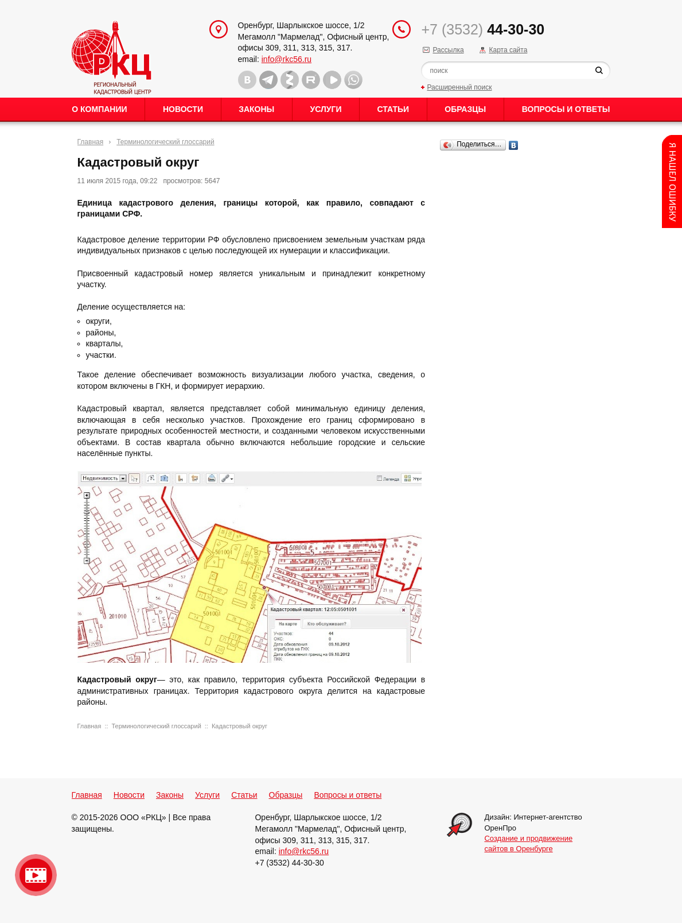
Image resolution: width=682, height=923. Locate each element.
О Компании (99, 109)
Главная (90, 142)
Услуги (325, 109)
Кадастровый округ (239, 726)
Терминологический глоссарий (165, 142)
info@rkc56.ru (286, 59)
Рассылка (447, 50)
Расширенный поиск (459, 87)
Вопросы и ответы (566, 109)
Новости (183, 109)
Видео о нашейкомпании (36, 875)
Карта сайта (508, 50)
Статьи (393, 109)
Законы (256, 109)
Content (672, 181)
